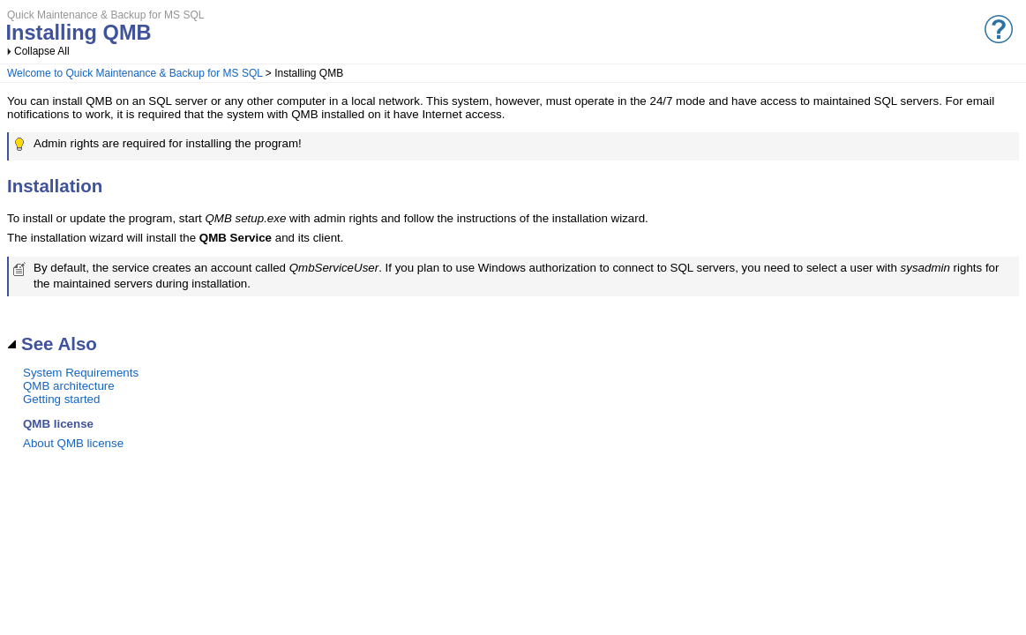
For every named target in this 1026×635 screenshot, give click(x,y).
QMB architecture (69, 385)
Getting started (61, 399)
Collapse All (42, 51)
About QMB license (73, 443)
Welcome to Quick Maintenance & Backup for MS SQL (134, 73)
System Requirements (81, 372)
